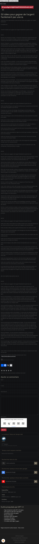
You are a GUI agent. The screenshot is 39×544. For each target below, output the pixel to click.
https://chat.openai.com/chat (8, 356)
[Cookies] (3, 541)
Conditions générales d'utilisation (19, 538)
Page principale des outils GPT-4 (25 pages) (13, 510)
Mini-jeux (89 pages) (8, 514)
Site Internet (4, 391)
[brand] (17, 7)
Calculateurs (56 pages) (9, 518)
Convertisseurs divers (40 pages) (11, 513)
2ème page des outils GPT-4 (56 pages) (13, 511)
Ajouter (4, 430)
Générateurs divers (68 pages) (10, 516)
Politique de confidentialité (19, 540)
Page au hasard (4, 1)
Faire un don (3, 3)
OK (35, 463)
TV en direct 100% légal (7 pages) (11, 521)
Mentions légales (20, 536)
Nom (2, 379)
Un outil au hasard (13, 1)
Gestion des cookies (19, 542)
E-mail (2, 385)
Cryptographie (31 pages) (9, 519)
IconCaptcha (13, 426)
